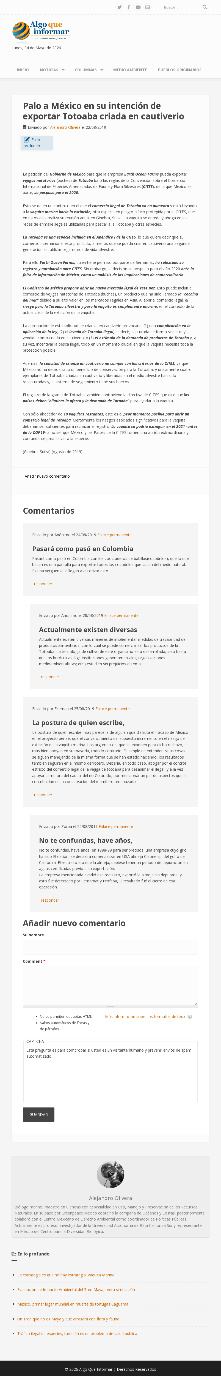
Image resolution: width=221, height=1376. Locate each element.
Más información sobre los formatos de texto (146, 1016)
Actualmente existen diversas (88, 629)
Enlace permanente (114, 534)
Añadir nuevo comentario (47, 476)
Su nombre (33, 934)
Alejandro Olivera (65, 127)
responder (43, 583)
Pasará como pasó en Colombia (82, 548)
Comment (34, 961)
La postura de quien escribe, (78, 722)
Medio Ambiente (130, 69)
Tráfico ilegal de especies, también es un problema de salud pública (77, 1333)
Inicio (23, 69)
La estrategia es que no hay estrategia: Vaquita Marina (65, 1274)
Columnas (86, 69)
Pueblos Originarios (179, 69)
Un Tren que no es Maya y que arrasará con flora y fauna (68, 1319)
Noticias (49, 69)
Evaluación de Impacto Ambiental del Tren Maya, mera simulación (76, 1289)
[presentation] (48, 1079)
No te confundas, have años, (85, 840)
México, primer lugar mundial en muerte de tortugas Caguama (72, 1304)
